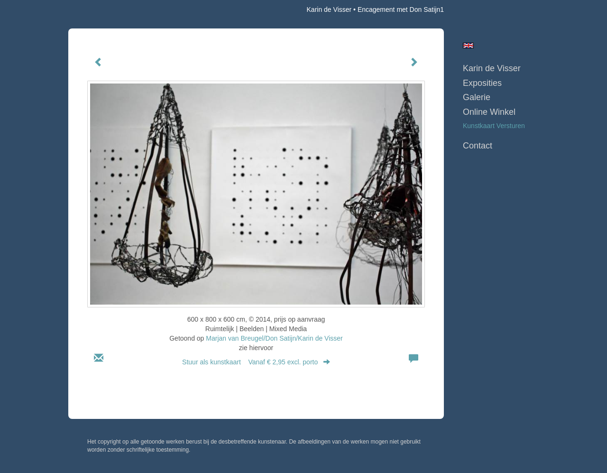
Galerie (476, 97)
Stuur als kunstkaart (256, 362)
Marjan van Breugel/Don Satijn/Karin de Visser (274, 338)
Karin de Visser (329, 9)
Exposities (482, 83)
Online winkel (489, 112)
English (468, 45)
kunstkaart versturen (494, 126)
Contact (477, 145)
